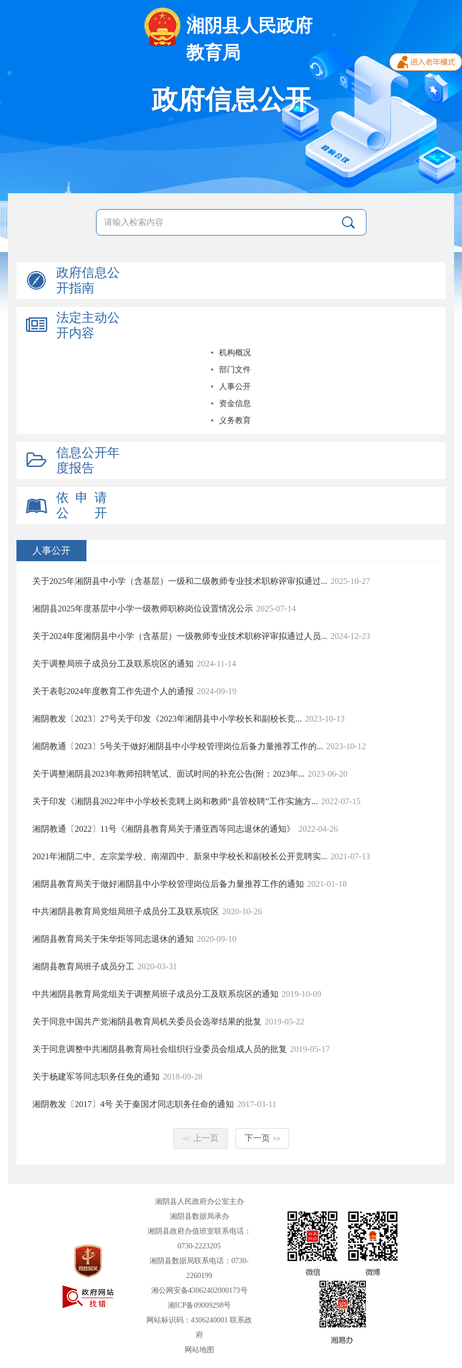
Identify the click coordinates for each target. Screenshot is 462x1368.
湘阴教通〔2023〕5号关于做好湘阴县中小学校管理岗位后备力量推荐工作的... (177, 746)
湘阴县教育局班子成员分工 (83, 966)
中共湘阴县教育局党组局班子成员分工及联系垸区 (125, 911)
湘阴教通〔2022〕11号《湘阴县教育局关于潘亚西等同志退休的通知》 (163, 828)
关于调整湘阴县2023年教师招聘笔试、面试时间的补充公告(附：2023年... (168, 773)
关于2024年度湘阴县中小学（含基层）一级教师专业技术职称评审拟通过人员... (179, 636)
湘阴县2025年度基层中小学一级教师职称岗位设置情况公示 (142, 608)
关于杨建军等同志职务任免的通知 (96, 1076)
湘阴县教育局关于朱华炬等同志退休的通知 (113, 938)
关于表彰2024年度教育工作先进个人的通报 (113, 691)
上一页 (200, 1137)
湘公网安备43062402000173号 (199, 1290)
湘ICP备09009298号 (199, 1305)
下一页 (263, 1137)
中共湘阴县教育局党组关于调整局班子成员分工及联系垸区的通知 (155, 993)
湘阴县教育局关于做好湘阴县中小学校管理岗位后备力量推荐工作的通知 (168, 883)
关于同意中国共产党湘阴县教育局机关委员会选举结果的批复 (146, 1021)
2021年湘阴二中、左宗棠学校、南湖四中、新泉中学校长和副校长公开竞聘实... (179, 856)
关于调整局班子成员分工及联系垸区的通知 (113, 663)
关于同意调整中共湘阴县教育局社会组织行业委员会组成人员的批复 (159, 1049)
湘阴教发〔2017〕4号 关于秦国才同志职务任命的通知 (133, 1104)
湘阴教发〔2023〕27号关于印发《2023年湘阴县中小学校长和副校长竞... (167, 718)
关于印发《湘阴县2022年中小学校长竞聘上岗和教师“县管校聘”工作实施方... (175, 801)
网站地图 (199, 1350)
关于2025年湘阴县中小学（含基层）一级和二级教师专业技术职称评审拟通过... (179, 581)
